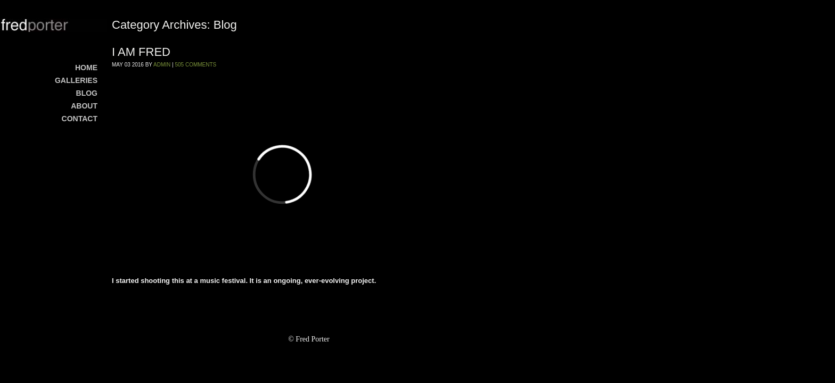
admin (161, 65)
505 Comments (195, 65)
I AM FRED (141, 52)
